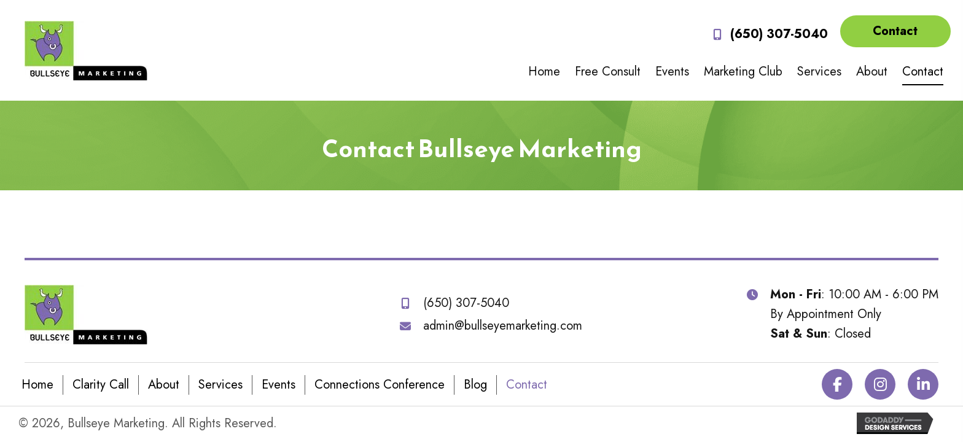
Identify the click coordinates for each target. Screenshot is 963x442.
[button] (895, 31)
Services (220, 385)
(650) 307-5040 (779, 34)
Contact (526, 385)
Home (37, 385)
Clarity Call (100, 385)
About (163, 385)
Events (278, 385)
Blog (475, 385)
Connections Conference (379, 385)
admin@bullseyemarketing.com (502, 326)
